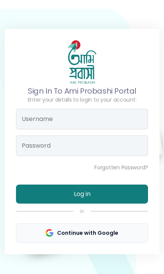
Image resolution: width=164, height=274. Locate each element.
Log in (82, 194)
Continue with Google (82, 233)
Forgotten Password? (121, 167)
